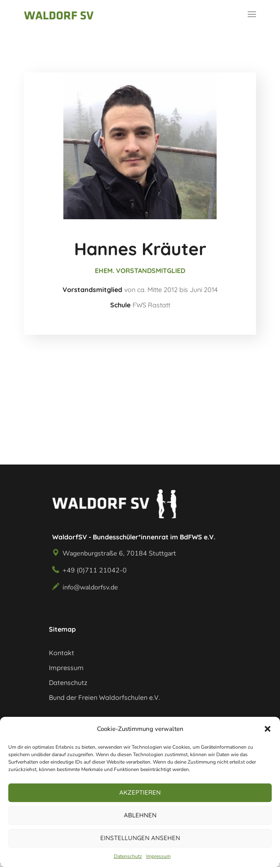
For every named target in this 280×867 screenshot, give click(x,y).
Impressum (158, 856)
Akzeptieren (140, 792)
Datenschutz (128, 856)
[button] (267, 729)
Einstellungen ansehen (140, 838)
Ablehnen (140, 815)
